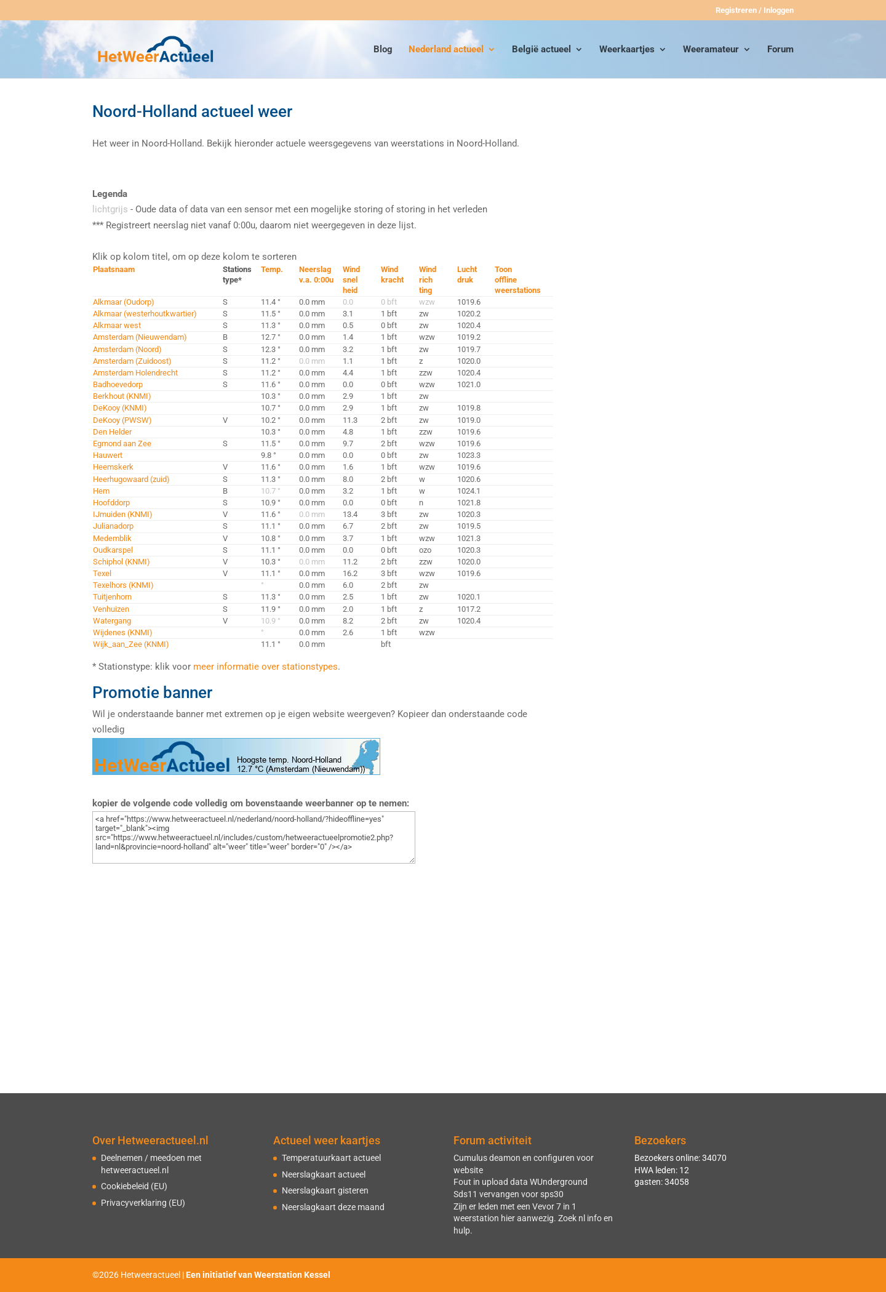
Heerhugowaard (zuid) (131, 479)
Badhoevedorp (118, 384)
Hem (101, 491)
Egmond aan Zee (122, 443)
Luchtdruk (467, 274)
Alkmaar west (117, 325)
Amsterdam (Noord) (127, 349)
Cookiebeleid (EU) (134, 1186)
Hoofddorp (111, 502)
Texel (102, 573)
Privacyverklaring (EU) (143, 1203)
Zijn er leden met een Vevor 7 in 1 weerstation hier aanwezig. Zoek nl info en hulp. (533, 1218)
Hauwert (107, 455)
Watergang (112, 620)
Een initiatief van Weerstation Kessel (258, 1275)
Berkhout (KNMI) (122, 396)
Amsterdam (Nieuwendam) (140, 337)
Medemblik (112, 538)
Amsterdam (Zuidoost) (132, 361)
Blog (383, 50)
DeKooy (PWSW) (122, 420)
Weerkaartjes (627, 50)
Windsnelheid (351, 280)
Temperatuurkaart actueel (331, 1158)
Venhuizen (111, 609)
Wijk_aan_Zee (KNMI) (131, 644)
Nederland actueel (446, 50)
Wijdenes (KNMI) (123, 632)
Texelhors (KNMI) (123, 585)
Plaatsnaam (114, 269)
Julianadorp (113, 526)
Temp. (272, 269)
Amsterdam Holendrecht (135, 372)
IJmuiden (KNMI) (123, 514)
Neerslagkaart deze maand (333, 1207)
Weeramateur (711, 50)
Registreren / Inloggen (755, 10)
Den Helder (112, 431)
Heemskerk (113, 466)
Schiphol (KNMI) (121, 561)
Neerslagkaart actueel (323, 1174)
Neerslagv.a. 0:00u (316, 274)
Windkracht (392, 274)
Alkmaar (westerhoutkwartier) (145, 313)
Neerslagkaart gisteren (325, 1190)
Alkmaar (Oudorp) (123, 302)
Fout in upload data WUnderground (520, 1182)
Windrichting (427, 280)
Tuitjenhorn (112, 596)
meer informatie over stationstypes (265, 666)
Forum (780, 50)
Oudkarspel (113, 550)
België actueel (541, 50)
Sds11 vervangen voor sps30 (508, 1194)
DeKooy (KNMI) (120, 407)
